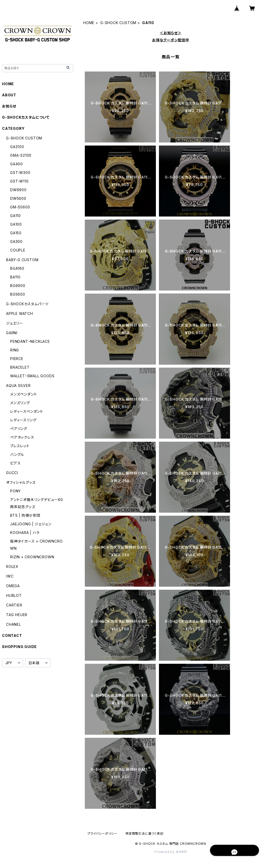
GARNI (12, 333)
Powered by (170, 852)
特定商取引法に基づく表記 (144, 833)
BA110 (15, 277)
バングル (17, 454)
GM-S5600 (20, 207)
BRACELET (19, 367)
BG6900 (17, 285)
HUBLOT (14, 595)
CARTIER (14, 605)
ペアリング (18, 428)
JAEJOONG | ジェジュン (31, 524)
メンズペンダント (23, 394)
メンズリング (20, 403)
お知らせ (9, 106)
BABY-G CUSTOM (22, 260)
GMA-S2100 (20, 155)
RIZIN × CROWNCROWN (32, 557)
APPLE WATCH (19, 313)
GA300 (16, 241)
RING (14, 350)
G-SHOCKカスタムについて (26, 117)
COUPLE (17, 250)
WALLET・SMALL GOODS (32, 376)
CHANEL (13, 624)
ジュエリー (14, 323)
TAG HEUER (16, 615)
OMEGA (13, 586)
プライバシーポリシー (102, 833)
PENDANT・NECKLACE (30, 341)
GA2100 (17, 147)
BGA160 (17, 268)
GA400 (16, 164)
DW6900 (18, 190)
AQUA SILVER (18, 385)
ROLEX (12, 566)
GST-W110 (19, 181)
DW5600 (18, 198)
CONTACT (12, 635)
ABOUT (9, 95)
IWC (9, 576)
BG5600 (17, 294)
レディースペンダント (26, 411)
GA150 (16, 233)
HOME (88, 23)
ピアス (15, 463)
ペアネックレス (22, 437)
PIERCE (16, 358)
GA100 (16, 224)
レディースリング (23, 420)
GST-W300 (20, 172)
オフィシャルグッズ (21, 482)
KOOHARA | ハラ (25, 532)
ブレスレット (19, 446)
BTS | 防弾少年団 (25, 515)
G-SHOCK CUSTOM (118, 23)
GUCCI (12, 473)
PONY (15, 491)
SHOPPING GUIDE (19, 646)
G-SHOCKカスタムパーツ (27, 304)
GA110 (15, 215)
